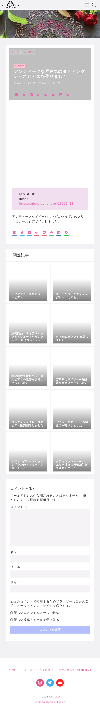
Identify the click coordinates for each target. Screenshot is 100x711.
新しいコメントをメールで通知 (36, 612)
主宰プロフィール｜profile (37, 670)
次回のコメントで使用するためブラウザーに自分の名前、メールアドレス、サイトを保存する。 (49, 603)
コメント (19, 507)
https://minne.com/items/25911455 (46, 203)
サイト (15, 582)
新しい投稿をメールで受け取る (36, 619)
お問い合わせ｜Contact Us (75, 670)
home (12, 670)
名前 (13, 552)
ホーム (15, 52)
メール (15, 567)
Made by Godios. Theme (50, 702)
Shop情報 (28, 52)
